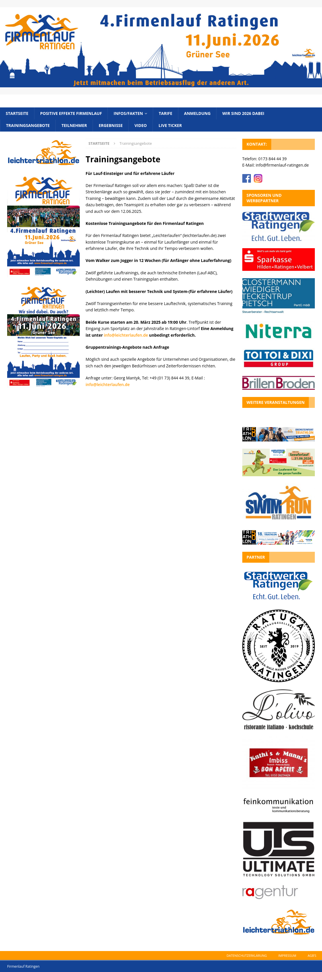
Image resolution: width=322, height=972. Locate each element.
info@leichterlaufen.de (126, 335)
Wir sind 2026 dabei (243, 113)
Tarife (165, 113)
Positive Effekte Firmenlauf (71, 113)
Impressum (287, 955)
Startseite (17, 113)
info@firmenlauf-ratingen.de (282, 165)
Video (140, 125)
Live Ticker (170, 125)
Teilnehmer (74, 125)
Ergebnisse (111, 125)
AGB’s (312, 955)
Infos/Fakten (128, 113)
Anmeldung (197, 113)
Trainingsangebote (28, 125)
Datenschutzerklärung (247, 955)
